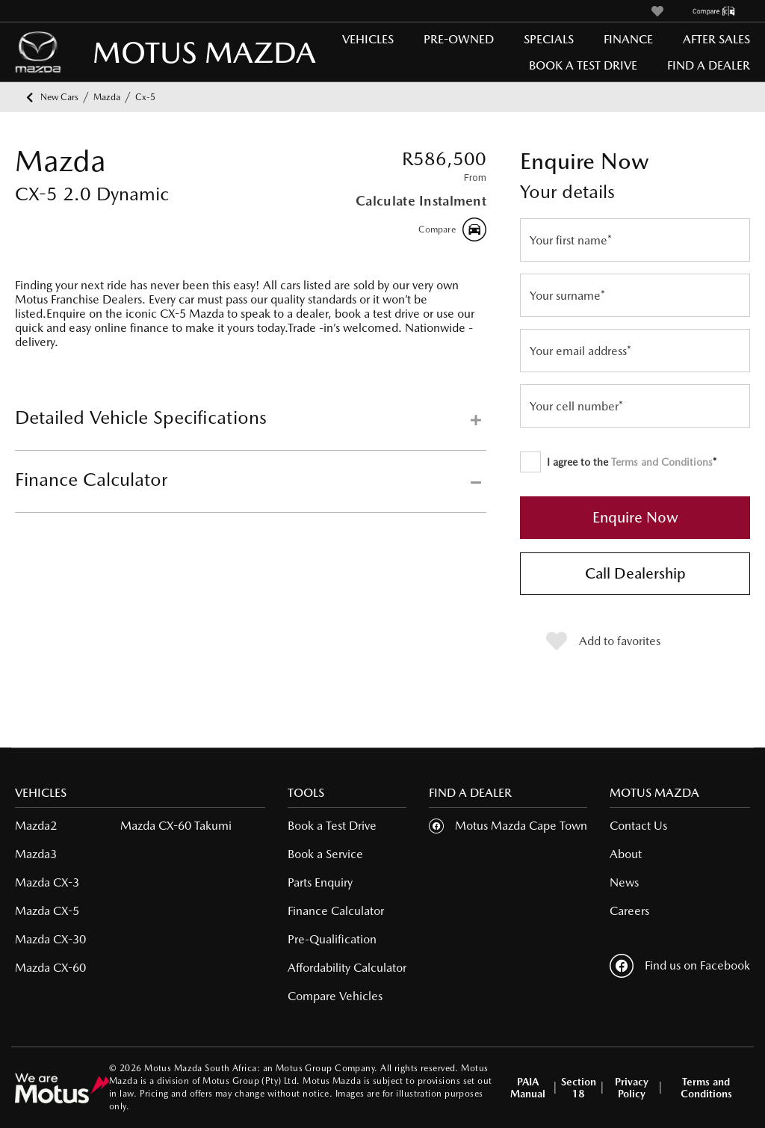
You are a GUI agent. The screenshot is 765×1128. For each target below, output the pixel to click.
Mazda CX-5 (47, 911)
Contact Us (638, 826)
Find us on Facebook (680, 966)
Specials (549, 39)
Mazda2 (36, 826)
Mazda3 (36, 854)
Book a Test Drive (583, 65)
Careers (629, 911)
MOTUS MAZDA (142, 52)
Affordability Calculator (347, 968)
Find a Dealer (708, 65)
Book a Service (325, 854)
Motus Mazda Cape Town (521, 826)
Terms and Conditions (662, 462)
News (624, 882)
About (626, 854)
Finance (628, 39)
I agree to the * (618, 461)
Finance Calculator (336, 911)
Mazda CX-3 (47, 882)
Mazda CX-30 (50, 939)
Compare (452, 229)
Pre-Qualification (332, 939)
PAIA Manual (527, 1088)
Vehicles (368, 39)
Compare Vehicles (335, 996)
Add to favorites (603, 641)
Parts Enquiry (320, 882)
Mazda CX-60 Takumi (176, 826)
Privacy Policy (631, 1088)
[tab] (250, 428)
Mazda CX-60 (50, 968)
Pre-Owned (459, 39)
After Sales (716, 39)
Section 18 (578, 1088)
